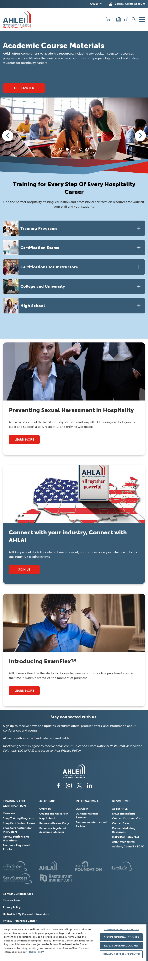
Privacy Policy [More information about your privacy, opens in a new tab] (36, 951)
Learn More (24, 439)
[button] (108, 19)
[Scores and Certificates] (118, 19)
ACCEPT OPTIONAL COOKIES (121, 937)
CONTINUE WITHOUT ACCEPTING (121, 929)
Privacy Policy (71, 750)
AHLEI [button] (94, 3)
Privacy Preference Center (20, 920)
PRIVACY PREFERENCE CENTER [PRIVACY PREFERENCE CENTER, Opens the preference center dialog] (121, 954)
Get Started (24, 88)
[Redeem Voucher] (126, 19)
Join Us (29, 570)
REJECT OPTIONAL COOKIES (121, 945)
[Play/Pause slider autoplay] (140, 38)
